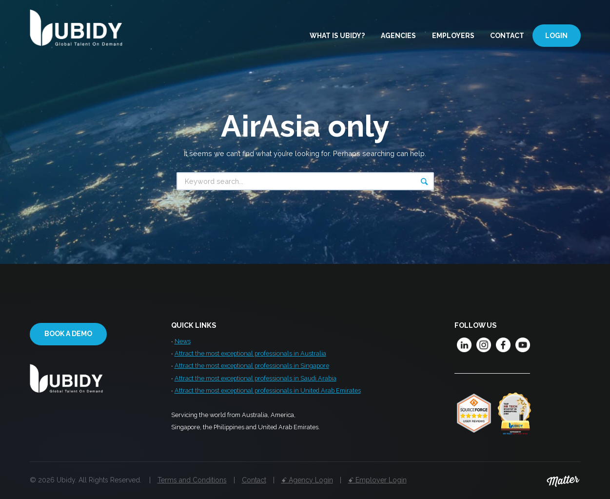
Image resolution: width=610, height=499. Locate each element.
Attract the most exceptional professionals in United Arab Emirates (268, 390)
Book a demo (68, 334)
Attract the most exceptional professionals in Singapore (252, 365)
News (183, 341)
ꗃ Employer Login (377, 480)
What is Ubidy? (337, 36)
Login (556, 36)
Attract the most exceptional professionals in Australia (250, 353)
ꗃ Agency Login (307, 480)
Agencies (398, 36)
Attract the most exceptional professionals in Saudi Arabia (255, 378)
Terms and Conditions (192, 480)
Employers (453, 36)
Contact (507, 36)
